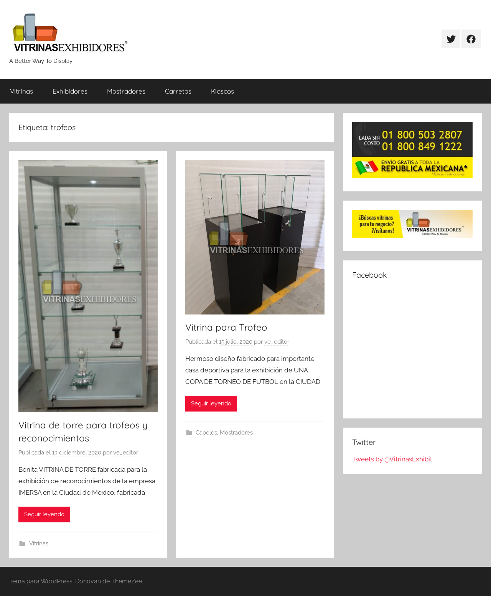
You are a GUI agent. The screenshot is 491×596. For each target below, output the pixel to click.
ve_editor (125, 452)
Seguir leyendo (44, 514)
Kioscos (222, 91)
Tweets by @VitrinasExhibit (392, 459)
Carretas (178, 91)
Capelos (206, 432)
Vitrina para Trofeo (226, 327)
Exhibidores (70, 91)
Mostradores (126, 91)
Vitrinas (21, 91)
